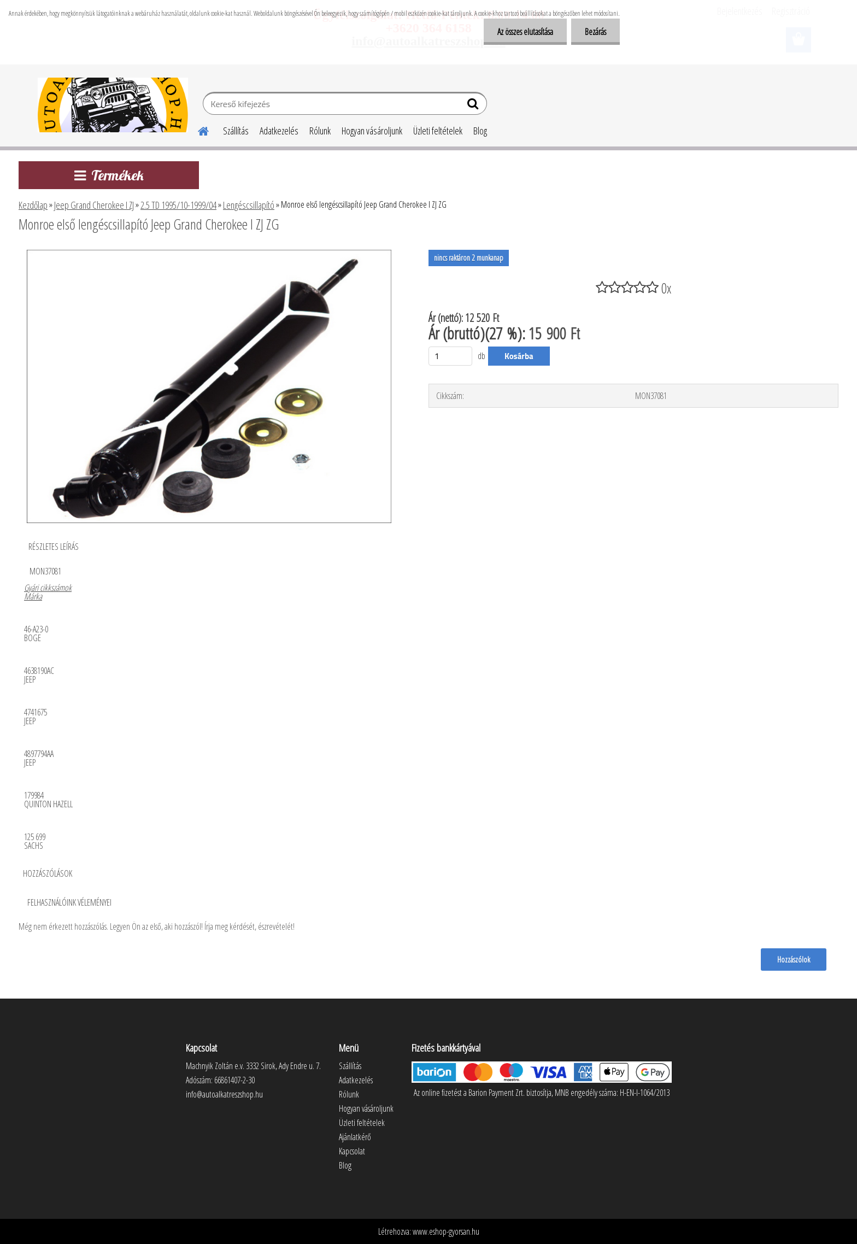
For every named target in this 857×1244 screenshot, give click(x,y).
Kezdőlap (33, 205)
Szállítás (236, 130)
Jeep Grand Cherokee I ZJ (94, 205)
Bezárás (595, 32)
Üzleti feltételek (437, 130)
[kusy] (450, 356)
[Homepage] (197, 129)
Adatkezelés (279, 130)
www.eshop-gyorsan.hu (446, 1231)
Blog (480, 130)
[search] (474, 106)
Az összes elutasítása (525, 32)
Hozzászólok (793, 959)
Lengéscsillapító (248, 205)
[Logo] (113, 105)
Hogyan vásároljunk (372, 130)
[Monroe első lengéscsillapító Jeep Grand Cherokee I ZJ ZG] (209, 254)
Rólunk (320, 130)
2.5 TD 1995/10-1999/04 (178, 205)
